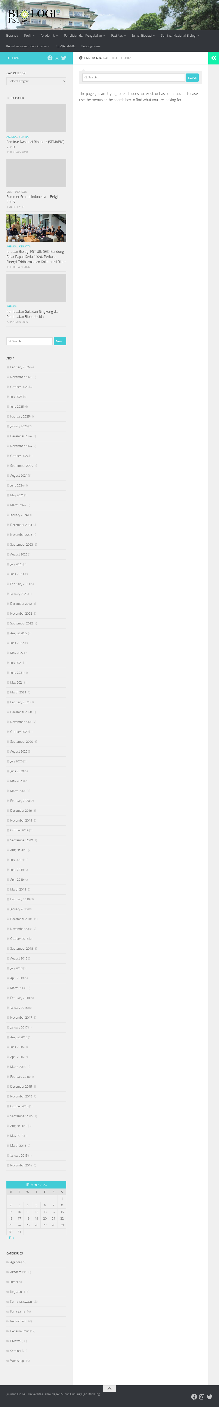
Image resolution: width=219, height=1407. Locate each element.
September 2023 (21, 544)
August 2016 (18, 1037)
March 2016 (18, 1067)
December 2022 (21, 604)
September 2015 (21, 1116)
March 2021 (18, 692)
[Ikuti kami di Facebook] (50, 57)
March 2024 (18, 505)
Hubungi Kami (91, 46)
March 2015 (18, 1146)
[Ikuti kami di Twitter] (63, 57)
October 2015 (19, 1106)
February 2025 (20, 416)
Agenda (11, 136)
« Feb (10, 1238)
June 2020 (17, 771)
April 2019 (17, 880)
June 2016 (17, 1047)
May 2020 (17, 781)
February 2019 (20, 899)
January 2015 (19, 1155)
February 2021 (20, 702)
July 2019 (16, 860)
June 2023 (17, 574)
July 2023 (16, 564)
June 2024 (17, 485)
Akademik (48, 35)
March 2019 (18, 889)
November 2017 (21, 1017)
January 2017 (19, 1027)
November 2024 (21, 446)
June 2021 (17, 673)
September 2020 (21, 742)
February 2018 (20, 998)
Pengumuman (20, 1331)
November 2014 (21, 1165)
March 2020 (18, 791)
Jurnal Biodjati (142, 35)
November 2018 (21, 929)
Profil (27, 35)
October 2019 (19, 830)
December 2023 (21, 525)
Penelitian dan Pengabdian (83, 35)
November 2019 (21, 820)
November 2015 (21, 1096)
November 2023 (21, 535)
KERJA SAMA (65, 46)
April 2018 (17, 978)
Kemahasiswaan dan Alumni (26, 46)
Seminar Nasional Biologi (178, 35)
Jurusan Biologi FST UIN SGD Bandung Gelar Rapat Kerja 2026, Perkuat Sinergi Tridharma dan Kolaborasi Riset (36, 256)
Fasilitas (117, 35)
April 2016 (17, 1057)
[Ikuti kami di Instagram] (56, 57)
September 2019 (21, 840)
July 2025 (16, 397)
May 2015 (17, 1136)
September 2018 (21, 948)
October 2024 (19, 456)
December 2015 (21, 1086)
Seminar (24, 136)
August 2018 (18, 958)
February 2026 (20, 367)
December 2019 (21, 811)
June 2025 (17, 407)
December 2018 (21, 919)
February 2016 (20, 1077)
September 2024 (21, 466)
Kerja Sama (17, 1311)
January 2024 (19, 515)
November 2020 (21, 722)
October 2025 (19, 387)
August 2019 (18, 850)
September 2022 (21, 623)
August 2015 (18, 1126)
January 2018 (19, 1008)
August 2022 (18, 633)
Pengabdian (18, 1321)
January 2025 (19, 426)
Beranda (12, 35)
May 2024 (17, 495)
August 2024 (18, 475)
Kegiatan (25, 246)
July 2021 (16, 663)
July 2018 (16, 968)
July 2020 (16, 761)
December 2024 (21, 436)
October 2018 (19, 939)
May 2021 (17, 682)
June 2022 (17, 643)
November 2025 (21, 377)
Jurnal (14, 1282)
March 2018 (18, 988)
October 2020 (19, 732)
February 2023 (20, 584)
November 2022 (21, 613)
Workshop (17, 1361)
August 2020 (18, 751)
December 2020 (21, 712)
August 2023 (18, 554)
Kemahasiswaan (21, 1302)
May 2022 (17, 653)
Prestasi (15, 1341)
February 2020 (20, 801)
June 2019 (17, 870)
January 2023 (19, 594)
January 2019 (19, 909)
